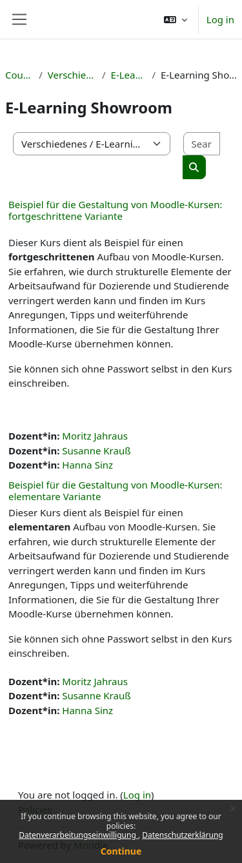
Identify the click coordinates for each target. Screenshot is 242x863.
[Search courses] (201, 144)
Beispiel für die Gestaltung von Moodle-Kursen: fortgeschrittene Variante (115, 210)
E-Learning (129, 74)
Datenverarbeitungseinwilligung (78, 834)
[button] (176, 19)
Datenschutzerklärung (182, 834)
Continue (121, 851)
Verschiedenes (72, 74)
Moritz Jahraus (95, 435)
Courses (19, 74)
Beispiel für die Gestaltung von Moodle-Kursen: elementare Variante (115, 490)
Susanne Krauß (96, 450)
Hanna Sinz (87, 464)
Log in (220, 19)
